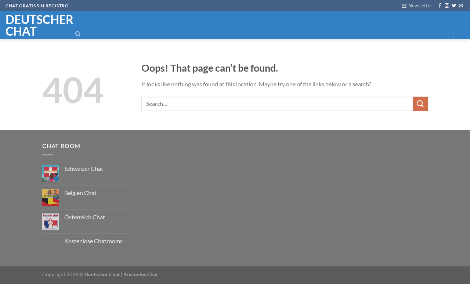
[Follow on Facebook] (440, 5)
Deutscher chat (33, 25)
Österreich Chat (84, 216)
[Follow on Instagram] (447, 5)
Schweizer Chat (83, 168)
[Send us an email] (461, 5)
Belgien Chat (80, 192)
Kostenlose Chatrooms (93, 240)
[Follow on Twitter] (454, 5)
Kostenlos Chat (140, 274)
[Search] (77, 34)
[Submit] (420, 104)
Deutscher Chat (102, 274)
